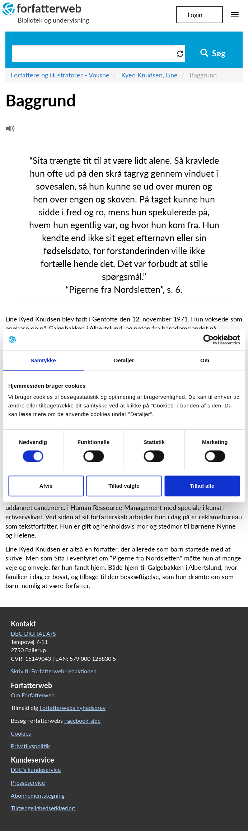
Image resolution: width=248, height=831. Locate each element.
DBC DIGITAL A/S (33, 633)
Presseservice (28, 782)
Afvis (46, 486)
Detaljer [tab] (124, 360)
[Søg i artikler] (93, 53)
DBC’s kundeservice (36, 769)
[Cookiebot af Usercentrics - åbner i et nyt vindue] (208, 339)
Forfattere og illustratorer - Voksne (60, 75)
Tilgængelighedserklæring (43, 807)
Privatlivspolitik (30, 745)
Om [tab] (204, 360)
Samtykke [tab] (43, 360)
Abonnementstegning (38, 795)
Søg (212, 53)
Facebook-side (82, 720)
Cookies (21, 733)
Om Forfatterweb (33, 695)
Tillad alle (202, 486)
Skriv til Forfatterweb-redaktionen (54, 671)
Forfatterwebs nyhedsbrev (72, 707)
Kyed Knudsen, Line (149, 75)
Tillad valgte (123, 486)
